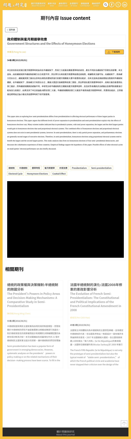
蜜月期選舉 (50, 167)
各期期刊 (74, 4)
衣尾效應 (63, 167)
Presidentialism (79, 167)
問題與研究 (15, 5)
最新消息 (52, 4)
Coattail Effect (59, 173)
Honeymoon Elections (37, 173)
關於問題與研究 (38, 4)
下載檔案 (113, 52)
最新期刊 (63, 4)
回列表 (10, 29)
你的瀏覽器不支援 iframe (65, 219)
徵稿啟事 (85, 4)
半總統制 (23, 167)
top (124, 424)
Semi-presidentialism (101, 167)
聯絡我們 (96, 4)
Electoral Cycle (16, 173)
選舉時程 (36, 167)
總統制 (12, 167)
